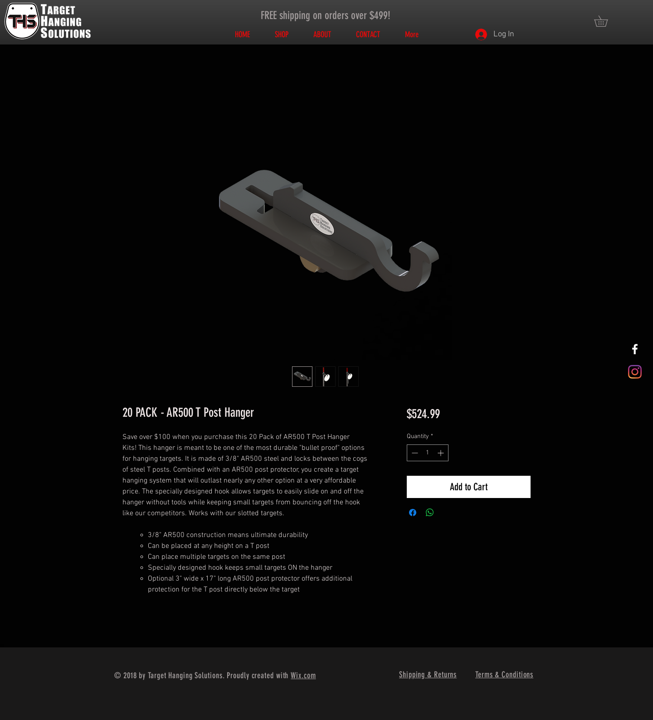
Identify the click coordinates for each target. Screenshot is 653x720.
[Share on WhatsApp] (429, 512)
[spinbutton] (427, 453)
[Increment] (441, 453)
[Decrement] (413, 453)
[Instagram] (635, 372)
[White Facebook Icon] (635, 349)
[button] (606, 21)
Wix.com (303, 676)
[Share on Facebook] (412, 512)
